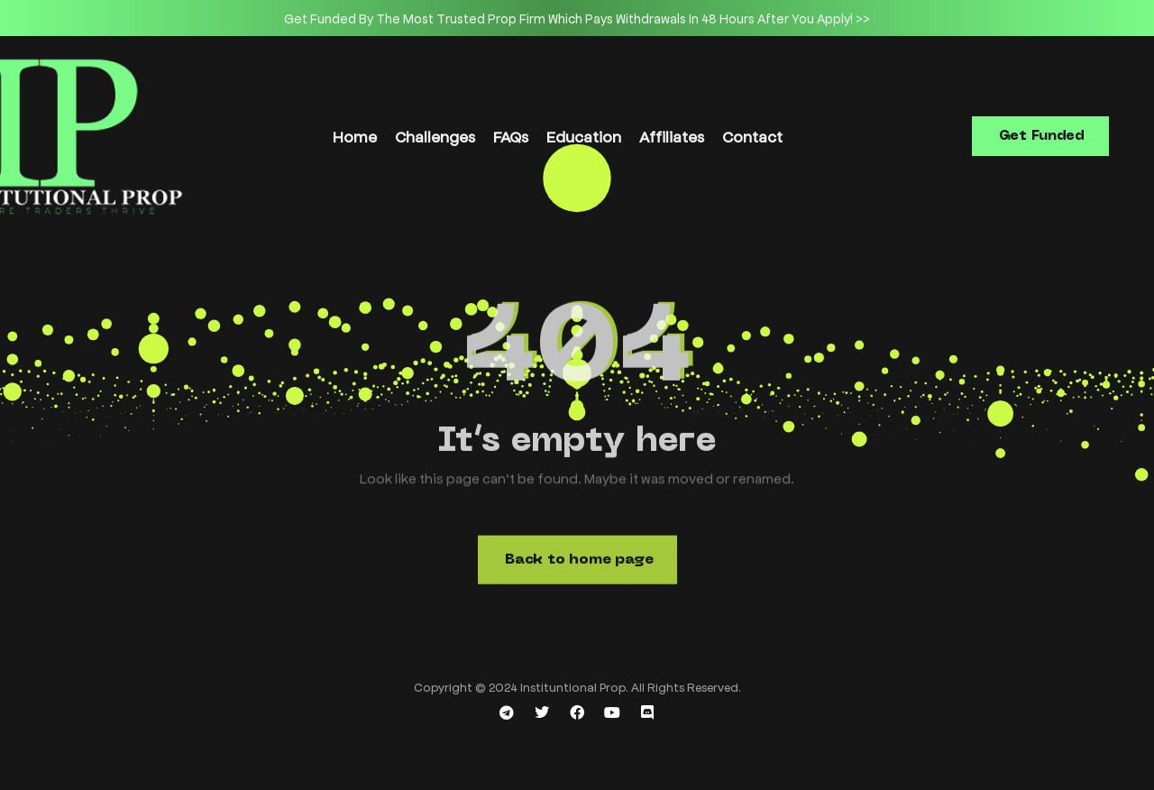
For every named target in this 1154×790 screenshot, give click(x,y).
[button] (1040, 136)
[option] (577, 18)
